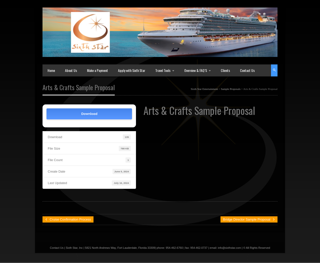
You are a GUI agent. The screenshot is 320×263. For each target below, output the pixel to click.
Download (89, 114)
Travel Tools (162, 70)
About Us (71, 70)
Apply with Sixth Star (131, 70)
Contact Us (247, 70)
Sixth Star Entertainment (204, 88)
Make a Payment (97, 70)
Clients (225, 70)
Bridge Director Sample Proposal (249, 219)
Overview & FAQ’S (195, 70)
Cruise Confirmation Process (68, 219)
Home (51, 70)
